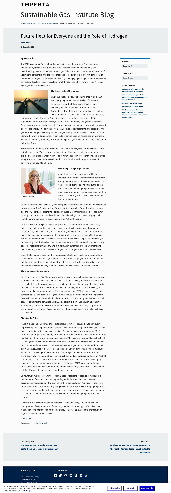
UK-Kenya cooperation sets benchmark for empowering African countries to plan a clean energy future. (134, 114)
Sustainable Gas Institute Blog (67, 15)
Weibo (86, 475)
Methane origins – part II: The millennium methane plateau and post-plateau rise (135, 97)
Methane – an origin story (132, 103)
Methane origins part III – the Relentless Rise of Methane (133, 90)
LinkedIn (70, 475)
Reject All (130, 488)
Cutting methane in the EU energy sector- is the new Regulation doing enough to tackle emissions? (130, 449)
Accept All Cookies (147, 488)
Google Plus (75, 475)
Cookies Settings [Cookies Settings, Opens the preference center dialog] (114, 488)
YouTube (65, 475)
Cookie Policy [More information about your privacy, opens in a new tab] (25, 491)
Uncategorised (41, 423)
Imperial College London (37, 4)
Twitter (60, 475)
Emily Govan (26, 42)
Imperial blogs (31, 23)
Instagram (80, 475)
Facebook (55, 475)
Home (23, 23)
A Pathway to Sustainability (132, 106)
